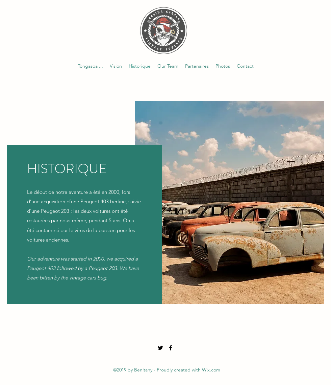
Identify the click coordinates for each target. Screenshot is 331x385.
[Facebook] (170, 347)
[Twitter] (160, 347)
